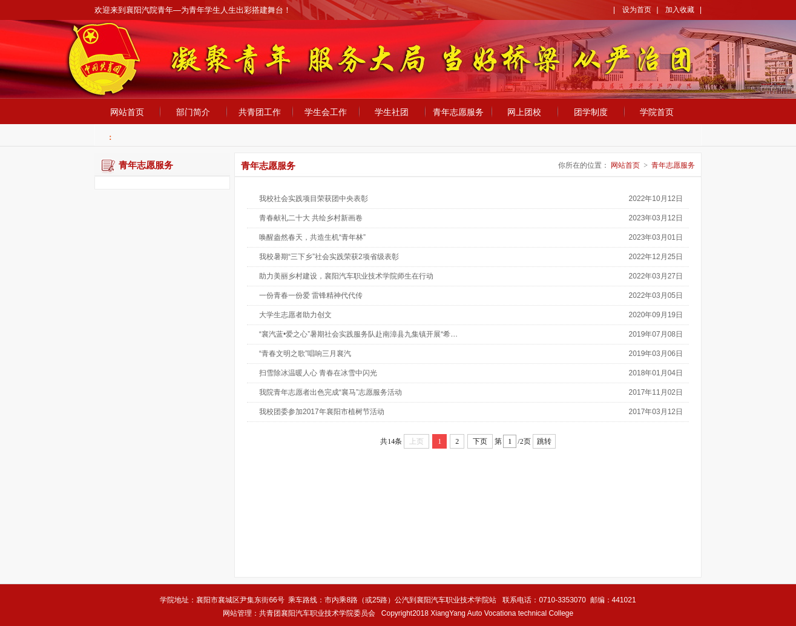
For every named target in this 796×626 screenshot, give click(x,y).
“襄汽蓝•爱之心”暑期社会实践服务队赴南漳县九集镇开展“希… (358, 334)
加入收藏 (679, 9)
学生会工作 (325, 112)
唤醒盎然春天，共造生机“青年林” (312, 237)
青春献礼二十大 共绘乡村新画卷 (311, 218)
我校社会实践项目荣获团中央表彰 (313, 198)
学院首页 (657, 112)
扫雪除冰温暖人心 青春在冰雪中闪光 (318, 373)
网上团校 (524, 112)
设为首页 (636, 9)
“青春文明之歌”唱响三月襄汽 (305, 353)
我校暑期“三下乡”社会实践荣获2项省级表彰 (329, 256)
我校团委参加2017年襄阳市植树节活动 (321, 411)
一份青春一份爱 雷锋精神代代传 (311, 295)
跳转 (544, 441)
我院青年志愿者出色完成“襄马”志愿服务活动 (330, 392)
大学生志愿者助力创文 (295, 315)
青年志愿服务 (458, 112)
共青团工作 (259, 112)
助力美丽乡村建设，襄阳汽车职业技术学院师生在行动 (346, 276)
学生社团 (392, 112)
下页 (480, 441)
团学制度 (591, 112)
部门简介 (193, 112)
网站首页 (127, 112)
